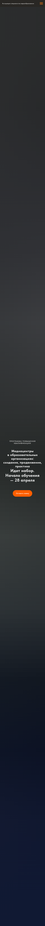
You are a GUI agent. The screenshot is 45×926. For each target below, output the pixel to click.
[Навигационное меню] (41, 3)
